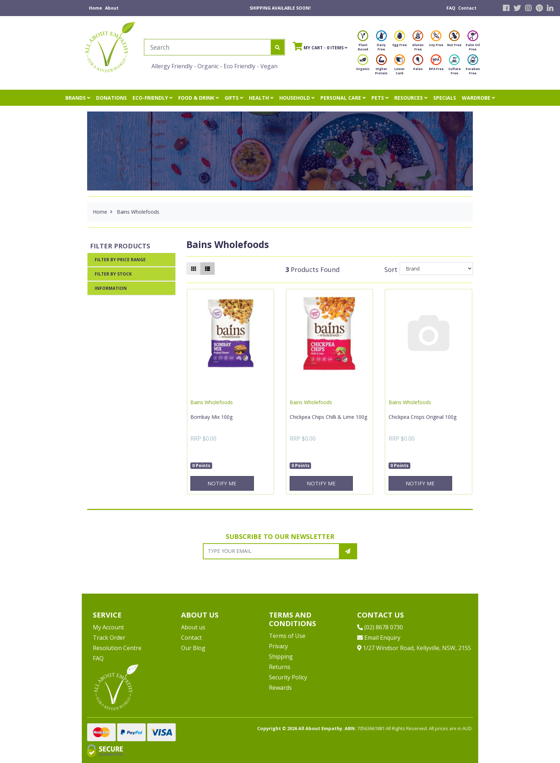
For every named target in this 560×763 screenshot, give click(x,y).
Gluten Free (418, 42)
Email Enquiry (378, 637)
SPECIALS (444, 97)
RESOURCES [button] (411, 97)
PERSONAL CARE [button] (343, 97)
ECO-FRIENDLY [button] (152, 97)
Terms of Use (287, 636)
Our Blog (193, 648)
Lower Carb (399, 66)
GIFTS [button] (234, 97)
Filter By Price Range (120, 260)
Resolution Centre (117, 648)
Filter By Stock (113, 274)
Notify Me (222, 483)
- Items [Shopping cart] (320, 46)
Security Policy (288, 677)
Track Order (109, 637)
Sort (391, 269)
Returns (279, 667)
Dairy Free (381, 42)
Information (111, 288)
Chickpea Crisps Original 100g (422, 416)
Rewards (280, 688)
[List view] (207, 268)
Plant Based (363, 42)
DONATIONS (111, 97)
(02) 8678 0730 (380, 627)
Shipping (281, 656)
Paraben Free (473, 66)
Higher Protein (381, 66)
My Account (108, 627)
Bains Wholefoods (211, 402)
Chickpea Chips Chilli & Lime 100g (328, 416)
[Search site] (277, 47)
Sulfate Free (454, 66)
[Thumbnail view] (193, 268)
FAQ (450, 8)
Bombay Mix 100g (211, 416)
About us (193, 627)
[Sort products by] (436, 268)
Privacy (278, 646)
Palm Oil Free (473, 42)
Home (95, 8)
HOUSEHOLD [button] (297, 97)
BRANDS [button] (77, 97)
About (112, 8)
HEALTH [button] (261, 97)
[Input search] (207, 47)
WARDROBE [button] (478, 97)
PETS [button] (380, 97)
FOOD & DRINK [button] (198, 97)
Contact (467, 8)
